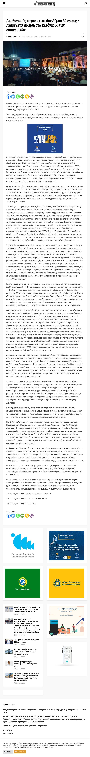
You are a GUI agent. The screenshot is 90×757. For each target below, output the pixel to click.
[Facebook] (9, 96)
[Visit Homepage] (44, 3)
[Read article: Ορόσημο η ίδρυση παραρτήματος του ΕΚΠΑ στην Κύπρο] (9, 641)
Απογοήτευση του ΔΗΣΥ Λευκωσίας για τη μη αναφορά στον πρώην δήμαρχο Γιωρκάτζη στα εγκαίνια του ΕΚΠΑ (27, 609)
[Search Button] (86, 3)
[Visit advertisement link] (45, 138)
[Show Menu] (4, 3)
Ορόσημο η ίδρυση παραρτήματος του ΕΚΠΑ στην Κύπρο (25, 726)
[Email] (22, 96)
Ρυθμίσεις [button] (7, 752)
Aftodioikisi (13, 36)
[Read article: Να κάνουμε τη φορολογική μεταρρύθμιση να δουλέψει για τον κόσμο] (9, 663)
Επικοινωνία (8, 733)
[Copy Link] (27, 96)
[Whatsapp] (18, 96)
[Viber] (31, 96)
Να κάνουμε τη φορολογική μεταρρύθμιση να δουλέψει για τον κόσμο (25, 664)
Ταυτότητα (7, 730)
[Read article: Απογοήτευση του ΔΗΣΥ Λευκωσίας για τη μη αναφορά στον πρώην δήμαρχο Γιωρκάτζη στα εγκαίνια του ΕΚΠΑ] (9, 609)
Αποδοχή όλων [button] (19, 752)
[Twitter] (13, 96)
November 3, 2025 (19, 614)
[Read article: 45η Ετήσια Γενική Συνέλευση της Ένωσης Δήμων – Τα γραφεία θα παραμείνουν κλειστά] (9, 651)
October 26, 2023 (27, 36)
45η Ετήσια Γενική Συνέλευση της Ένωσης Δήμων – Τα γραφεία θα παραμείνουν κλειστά (25, 652)
